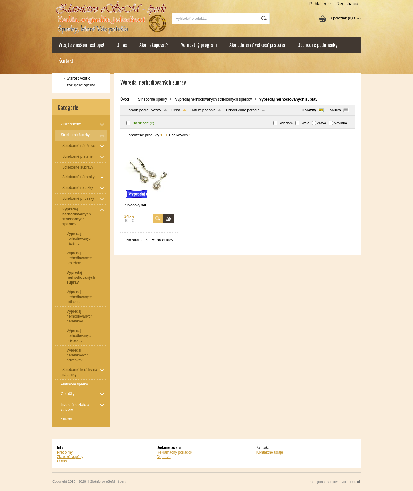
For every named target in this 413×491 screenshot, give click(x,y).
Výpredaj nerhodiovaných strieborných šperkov (213, 99)
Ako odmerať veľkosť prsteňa (257, 44)
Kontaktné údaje (269, 452)
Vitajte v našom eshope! (81, 44)
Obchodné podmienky (317, 44)
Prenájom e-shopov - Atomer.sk (334, 482)
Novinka (340, 123)
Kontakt (66, 60)
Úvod (124, 99)
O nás (122, 44)
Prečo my (65, 452)
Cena (175, 110)
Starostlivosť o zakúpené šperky (81, 81)
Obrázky (308, 110)
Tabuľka (334, 110)
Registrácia (347, 3)
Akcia (304, 123)
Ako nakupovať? (154, 44)
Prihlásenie (320, 3)
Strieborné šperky (152, 99)
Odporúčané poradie (243, 110)
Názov (156, 110)
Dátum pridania (202, 110)
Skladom (285, 123)
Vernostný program (199, 44)
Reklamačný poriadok (174, 452)
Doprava (163, 457)
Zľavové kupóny (70, 457)
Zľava (321, 123)
